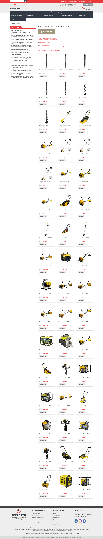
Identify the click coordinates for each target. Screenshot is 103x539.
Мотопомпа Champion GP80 (84, 433)
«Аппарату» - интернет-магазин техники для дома (33, 537)
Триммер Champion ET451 (64, 125)
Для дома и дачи (31, 11)
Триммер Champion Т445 (44, 209)
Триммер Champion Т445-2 (64, 181)
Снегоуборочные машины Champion (47, 38)
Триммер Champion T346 (83, 181)
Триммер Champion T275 (83, 153)
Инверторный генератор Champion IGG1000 (64, 490)
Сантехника (30, 15)
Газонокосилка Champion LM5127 (85, 461)
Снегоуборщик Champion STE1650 (44, 490)
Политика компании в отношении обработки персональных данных (63, 533)
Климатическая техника (66, 15)
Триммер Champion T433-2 (64, 321)
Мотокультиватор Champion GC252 (83, 406)
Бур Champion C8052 (43, 125)
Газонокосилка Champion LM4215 (66, 461)
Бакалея (13, 11)
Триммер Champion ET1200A (84, 237)
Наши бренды (56, 522)
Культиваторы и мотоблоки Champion (48, 41)
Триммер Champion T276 (44, 153)
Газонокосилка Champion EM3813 (66, 209)
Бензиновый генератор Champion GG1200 (46, 350)
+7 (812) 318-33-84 (83, 513)
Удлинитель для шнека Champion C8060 (46, 70)
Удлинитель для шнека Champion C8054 (85, 70)
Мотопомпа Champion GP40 (45, 433)
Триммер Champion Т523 (83, 349)
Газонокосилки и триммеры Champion (48, 39)
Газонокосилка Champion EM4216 (66, 237)
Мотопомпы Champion (44, 43)
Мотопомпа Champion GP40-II (65, 349)
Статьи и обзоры (57, 524)
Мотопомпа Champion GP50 (45, 405)
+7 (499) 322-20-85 (83, 514)
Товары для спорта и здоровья (82, 16)
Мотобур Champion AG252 (45, 461)
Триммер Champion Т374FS (64, 405)
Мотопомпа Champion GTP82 (84, 489)
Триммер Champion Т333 (44, 321)
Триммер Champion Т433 (83, 321)
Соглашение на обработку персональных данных (35, 533)
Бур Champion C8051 (82, 97)
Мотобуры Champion (44, 45)
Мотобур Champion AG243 (64, 433)
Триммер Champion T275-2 (64, 153)
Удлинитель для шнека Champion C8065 (66, 70)
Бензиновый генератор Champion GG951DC (66, 266)
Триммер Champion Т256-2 (45, 265)
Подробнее (43, 76)
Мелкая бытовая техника (16, 15)
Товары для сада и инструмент (48, 16)
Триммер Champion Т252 (83, 265)
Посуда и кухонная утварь (17, 19)
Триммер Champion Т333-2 (64, 293)
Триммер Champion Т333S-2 (84, 209)
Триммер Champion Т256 (83, 293)
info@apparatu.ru (82, 516)
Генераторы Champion (44, 42)
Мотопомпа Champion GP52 (84, 377)
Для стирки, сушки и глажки (84, 11)
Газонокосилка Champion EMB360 (44, 378)
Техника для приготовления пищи (67, 12)
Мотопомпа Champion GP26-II (45, 293)
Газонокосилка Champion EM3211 (85, 125)
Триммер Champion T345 (44, 181)
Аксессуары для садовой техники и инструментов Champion (53, 46)
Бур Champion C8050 (63, 97)
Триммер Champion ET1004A (45, 237)
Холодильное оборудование (50, 11)
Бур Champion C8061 (43, 97)
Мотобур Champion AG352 (64, 377)
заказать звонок (88, 4)
